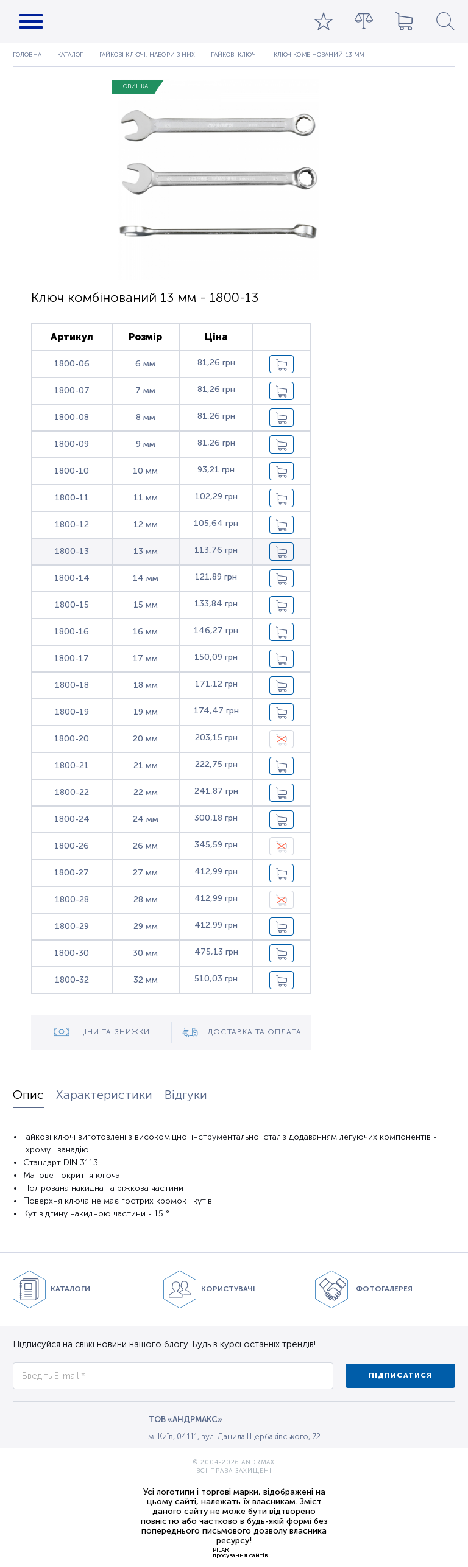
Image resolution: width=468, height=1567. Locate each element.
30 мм (145, 953)
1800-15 (72, 605)
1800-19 (72, 712)
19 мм (145, 712)
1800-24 (72, 819)
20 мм (145, 739)
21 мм (145, 765)
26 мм (145, 846)
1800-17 (71, 658)
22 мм (145, 792)
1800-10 (71, 471)
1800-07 (72, 390)
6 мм (145, 364)
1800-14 (72, 578)
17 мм (145, 658)
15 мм (145, 605)
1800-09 (71, 444)
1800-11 (72, 498)
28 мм (145, 899)
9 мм (145, 444)
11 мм (145, 498)
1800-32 (72, 980)
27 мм (145, 873)
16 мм (145, 631)
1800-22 (72, 792)
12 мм (145, 524)
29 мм (145, 926)
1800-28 (72, 899)
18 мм (145, 685)
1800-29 (72, 926)
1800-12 (72, 524)
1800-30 (71, 953)
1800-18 (72, 685)
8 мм (145, 417)
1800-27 (71, 873)
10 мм (145, 471)
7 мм (145, 390)
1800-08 (71, 417)
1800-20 (71, 739)
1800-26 (71, 846)
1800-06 (72, 364)
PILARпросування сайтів (240, 1552)
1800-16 (71, 631)
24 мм (145, 819)
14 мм (145, 578)
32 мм (145, 980)
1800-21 (72, 765)
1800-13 (72, 551)
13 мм (145, 551)
